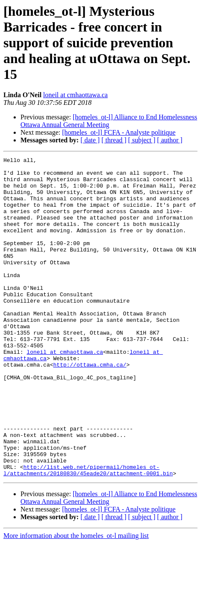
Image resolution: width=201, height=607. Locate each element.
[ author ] (170, 140)
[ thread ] (113, 140)
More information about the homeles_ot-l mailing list (76, 599)
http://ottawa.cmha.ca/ (89, 406)
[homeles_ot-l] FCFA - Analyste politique (118, 132)
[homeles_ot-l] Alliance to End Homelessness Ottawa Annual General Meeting (108, 120)
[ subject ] (141, 140)
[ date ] (90, 140)
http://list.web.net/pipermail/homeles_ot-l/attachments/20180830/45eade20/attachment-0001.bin (88, 533)
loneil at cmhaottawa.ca (75, 94)
